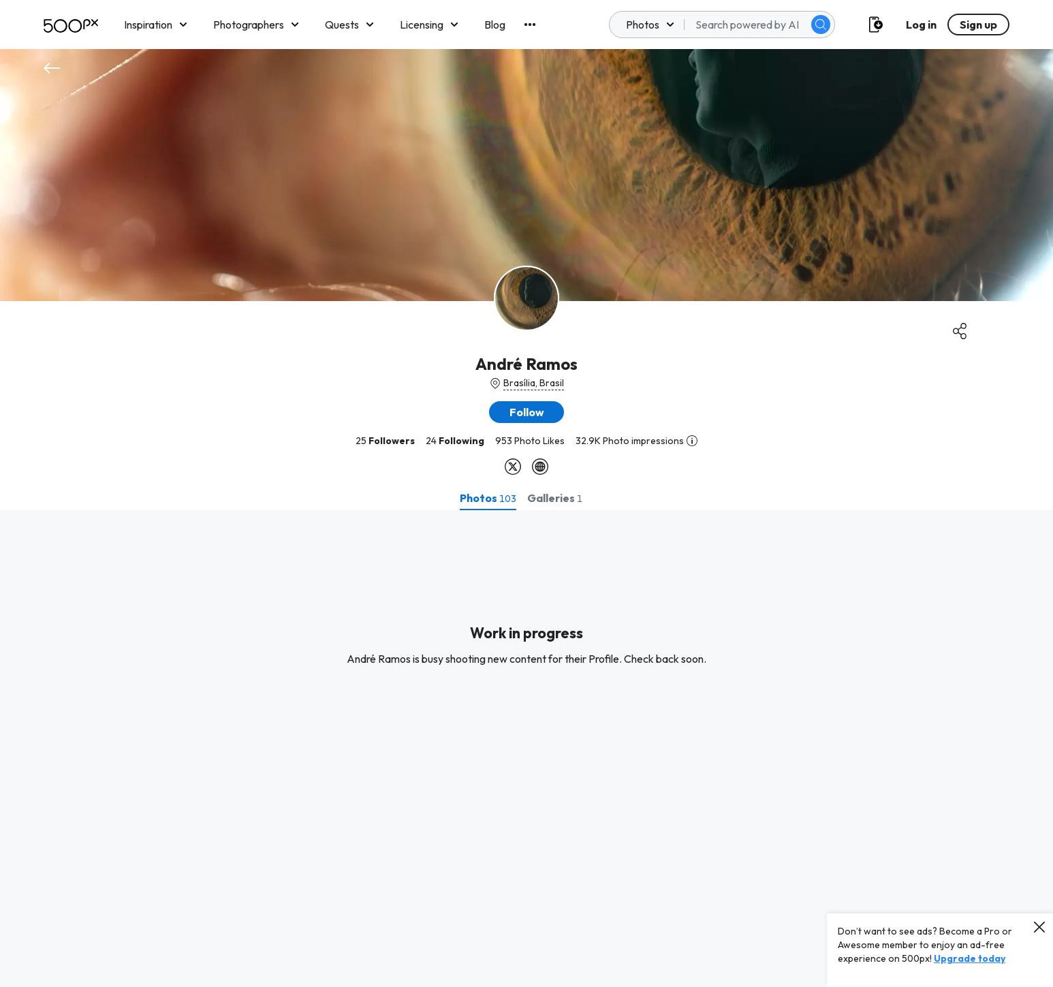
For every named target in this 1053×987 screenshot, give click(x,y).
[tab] (488, 498)
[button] (526, 412)
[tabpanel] (526, 748)
